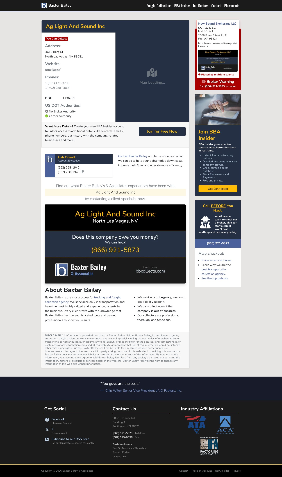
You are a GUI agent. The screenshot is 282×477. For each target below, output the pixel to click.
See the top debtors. (215, 278)
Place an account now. (216, 260)
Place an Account (202, 471)
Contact (216, 5)
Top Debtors (200, 5)
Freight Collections (159, 5)
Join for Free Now (162, 131)
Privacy (237, 471)
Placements (231, 5)
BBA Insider (182, 5)
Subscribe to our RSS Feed (75, 441)
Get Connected (218, 189)
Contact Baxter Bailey (132, 156)
